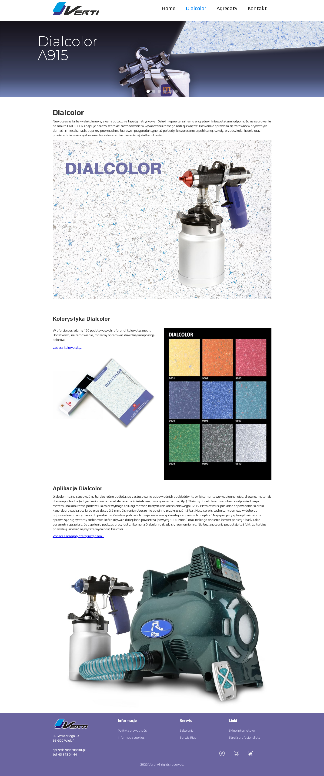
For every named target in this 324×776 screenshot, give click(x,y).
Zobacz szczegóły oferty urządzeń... (78, 536)
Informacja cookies (131, 737)
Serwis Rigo (188, 737)
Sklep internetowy (242, 730)
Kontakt (257, 8)
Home (168, 8)
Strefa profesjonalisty (244, 737)
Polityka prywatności (132, 730)
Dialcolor (196, 8)
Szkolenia (187, 730)
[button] (9, 58)
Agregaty (227, 8)
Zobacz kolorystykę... (67, 347)
